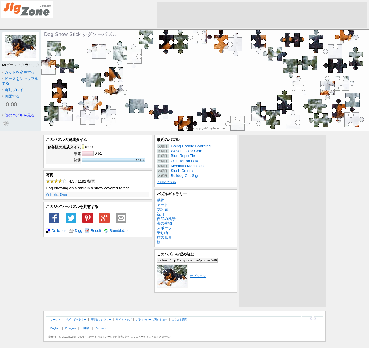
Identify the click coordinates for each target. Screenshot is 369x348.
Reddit (96, 231)
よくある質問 (179, 319)
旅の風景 (164, 237)
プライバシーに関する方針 (151, 319)
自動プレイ (12, 90)
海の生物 (164, 223)
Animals (52, 194)
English (54, 328)
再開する (11, 96)
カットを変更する (18, 72)
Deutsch (100, 328)
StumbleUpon (121, 231)
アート (162, 205)
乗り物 (162, 233)
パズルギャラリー (172, 194)
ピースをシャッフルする (20, 81)
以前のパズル (166, 182)
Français (70, 328)
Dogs (63, 194)
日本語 (85, 328)
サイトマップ (123, 319)
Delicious (59, 231)
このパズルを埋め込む (175, 254)
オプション (181, 276)
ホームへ (55, 319)
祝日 (160, 214)
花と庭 (162, 209)
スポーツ (164, 228)
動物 (160, 200)
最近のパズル (168, 139)
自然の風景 (166, 219)
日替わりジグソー (101, 319)
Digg (78, 231)
